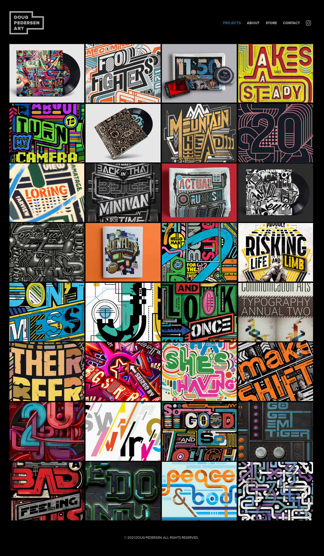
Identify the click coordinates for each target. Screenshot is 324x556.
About (253, 22)
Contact (291, 22)
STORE (271, 22)
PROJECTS (232, 22)
